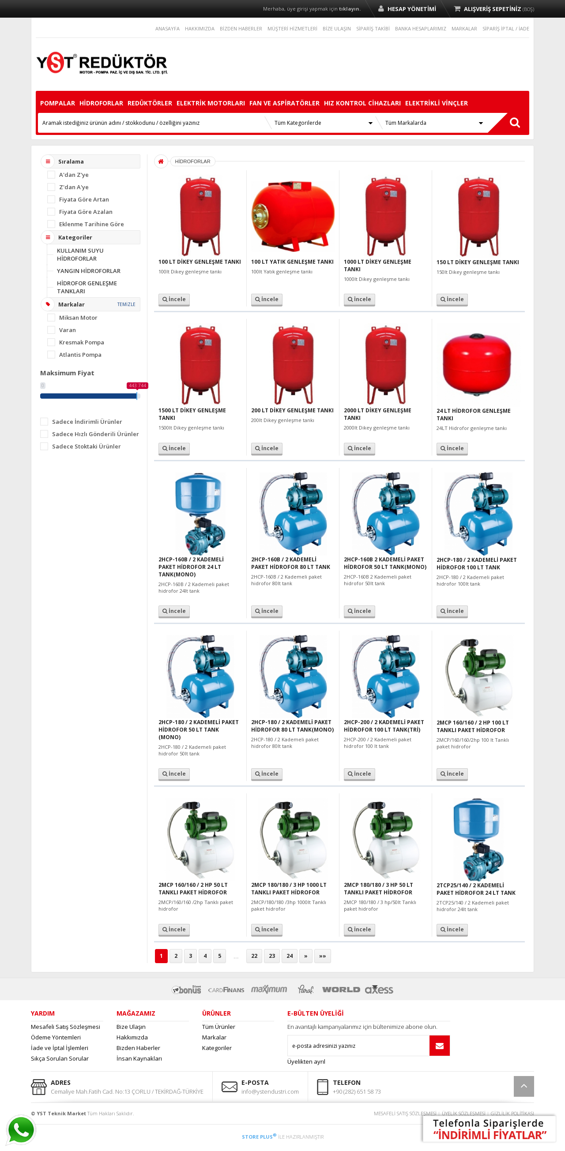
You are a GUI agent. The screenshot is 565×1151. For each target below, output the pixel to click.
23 (272, 956)
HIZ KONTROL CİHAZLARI (362, 103)
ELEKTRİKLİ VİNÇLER (436, 103)
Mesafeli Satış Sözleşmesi (65, 1027)
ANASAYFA (167, 28)
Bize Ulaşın (131, 1027)
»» (322, 956)
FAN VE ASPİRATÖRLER (284, 103)
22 (254, 956)
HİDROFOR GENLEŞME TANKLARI (87, 287)
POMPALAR (57, 103)
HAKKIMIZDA (200, 28)
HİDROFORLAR (101, 103)
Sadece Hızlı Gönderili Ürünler (95, 434)
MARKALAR (464, 28)
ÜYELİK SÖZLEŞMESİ (464, 1113)
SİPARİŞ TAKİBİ (373, 28)
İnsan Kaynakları (139, 1058)
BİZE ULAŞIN (337, 28)
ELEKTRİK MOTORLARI (211, 103)
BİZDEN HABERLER (241, 28)
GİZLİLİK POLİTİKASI (512, 1113)
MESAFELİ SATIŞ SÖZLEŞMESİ (405, 1113)
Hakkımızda (132, 1037)
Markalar (214, 1037)
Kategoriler (217, 1048)
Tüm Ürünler (218, 1027)
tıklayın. (350, 8)
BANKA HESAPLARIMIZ (420, 28)
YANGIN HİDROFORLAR (89, 271)
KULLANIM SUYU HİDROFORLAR (80, 254)
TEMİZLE (126, 304)
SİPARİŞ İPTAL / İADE (505, 28)
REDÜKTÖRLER (150, 103)
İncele (174, 299)
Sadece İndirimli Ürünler (87, 422)
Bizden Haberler (138, 1048)
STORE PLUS (259, 1136)
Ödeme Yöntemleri (56, 1037)
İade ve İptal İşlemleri (59, 1048)
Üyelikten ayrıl (306, 1061)
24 (289, 956)
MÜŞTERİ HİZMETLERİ (292, 28)
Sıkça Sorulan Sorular (60, 1058)
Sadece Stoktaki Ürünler (86, 446)
